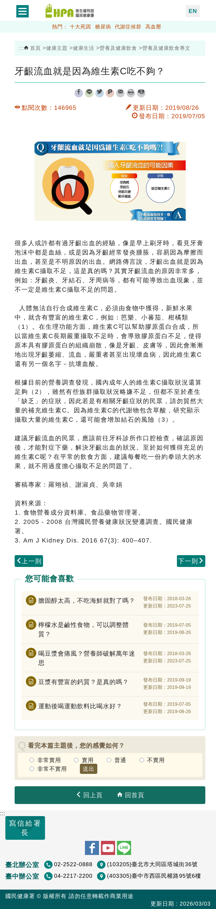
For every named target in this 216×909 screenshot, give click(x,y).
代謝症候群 (128, 27)
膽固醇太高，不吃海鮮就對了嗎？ (86, 600)
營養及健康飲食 (118, 48)
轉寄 (120, 93)
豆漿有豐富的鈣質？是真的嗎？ (83, 680)
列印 (131, 93)
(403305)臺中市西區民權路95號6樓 (154, 874)
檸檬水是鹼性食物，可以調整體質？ (83, 629)
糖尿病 (103, 27)
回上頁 (89, 794)
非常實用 (49, 759)
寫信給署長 (20, 827)
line (89, 93)
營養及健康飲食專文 (166, 48)
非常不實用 (52, 768)
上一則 (29, 561)
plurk (110, 93)
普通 (120, 759)
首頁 (32, 48)
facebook (79, 93)
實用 (88, 759)
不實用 (156, 759)
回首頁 (130, 794)
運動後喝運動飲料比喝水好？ (80, 705)
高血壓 (153, 27)
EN (193, 11)
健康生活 (83, 48)
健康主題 (57, 48)
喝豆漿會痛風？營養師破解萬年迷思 (86, 657)
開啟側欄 (22, 11)
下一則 (191, 561)
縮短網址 (141, 93)
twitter (99, 93)
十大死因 (80, 27)
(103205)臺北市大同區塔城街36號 (152, 863)
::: (21, 48)
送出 (88, 768)
